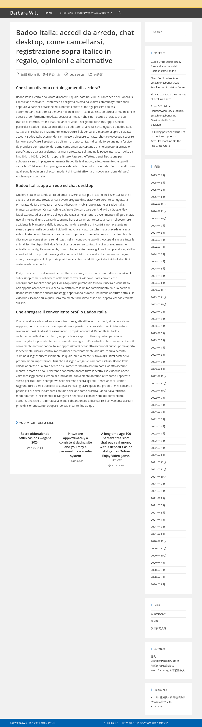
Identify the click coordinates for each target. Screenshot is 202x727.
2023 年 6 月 (158, 333)
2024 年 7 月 (158, 240)
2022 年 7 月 (158, 412)
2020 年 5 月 (158, 577)
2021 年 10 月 (159, 476)
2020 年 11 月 (159, 548)
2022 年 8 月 (158, 405)
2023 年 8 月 (158, 319)
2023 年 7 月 (158, 326)
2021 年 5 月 (158, 512)
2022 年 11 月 (159, 383)
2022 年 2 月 (158, 448)
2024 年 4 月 (158, 261)
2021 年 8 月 (158, 491)
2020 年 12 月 (159, 541)
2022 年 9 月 (158, 397)
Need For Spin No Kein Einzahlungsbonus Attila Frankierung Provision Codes (168, 82)
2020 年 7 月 (158, 562)
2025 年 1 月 (158, 197)
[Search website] (119, 13)
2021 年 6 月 (158, 505)
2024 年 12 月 (159, 204)
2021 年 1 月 (158, 534)
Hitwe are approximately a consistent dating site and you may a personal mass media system (75, 445)
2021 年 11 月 (159, 469)
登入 (153, 656)
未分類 (98, 74)
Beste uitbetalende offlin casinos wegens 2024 (35, 438)
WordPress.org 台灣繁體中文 (168, 670)
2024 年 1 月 (158, 283)
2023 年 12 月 (159, 290)
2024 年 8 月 (158, 232)
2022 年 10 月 (159, 390)
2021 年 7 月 (158, 498)
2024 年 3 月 (158, 268)
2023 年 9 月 (158, 311)
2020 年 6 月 (158, 570)
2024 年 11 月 (159, 211)
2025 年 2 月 (158, 189)
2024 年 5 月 (158, 254)
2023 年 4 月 (158, 347)
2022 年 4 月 (158, 433)
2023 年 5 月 (158, 340)
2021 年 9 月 (158, 484)
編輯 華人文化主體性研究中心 (40, 74)
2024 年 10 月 (159, 218)
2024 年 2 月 (158, 276)
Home (158, 706)
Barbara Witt (24, 12)
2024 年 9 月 (158, 225)
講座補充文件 (158, 628)
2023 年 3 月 (158, 354)
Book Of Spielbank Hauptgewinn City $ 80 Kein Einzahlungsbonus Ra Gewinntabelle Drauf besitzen (167, 115)
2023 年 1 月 (158, 369)
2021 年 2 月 (158, 526)
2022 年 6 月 (158, 419)
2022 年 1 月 (158, 455)
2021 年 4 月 (158, 519)
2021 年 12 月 (159, 462)
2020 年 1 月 (158, 584)
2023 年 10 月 (159, 304)
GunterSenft (158, 614)
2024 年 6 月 (158, 247)
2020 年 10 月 (159, 555)
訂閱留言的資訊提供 (162, 665)
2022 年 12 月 (159, 376)
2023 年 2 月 (158, 362)
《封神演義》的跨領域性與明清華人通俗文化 (144, 722)
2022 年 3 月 (158, 441)
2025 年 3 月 (158, 182)
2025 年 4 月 (158, 175)
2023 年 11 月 (159, 297)
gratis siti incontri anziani (91, 321)
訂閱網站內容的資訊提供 (165, 661)
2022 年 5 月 (158, 426)
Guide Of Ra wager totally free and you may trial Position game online (166, 66)
